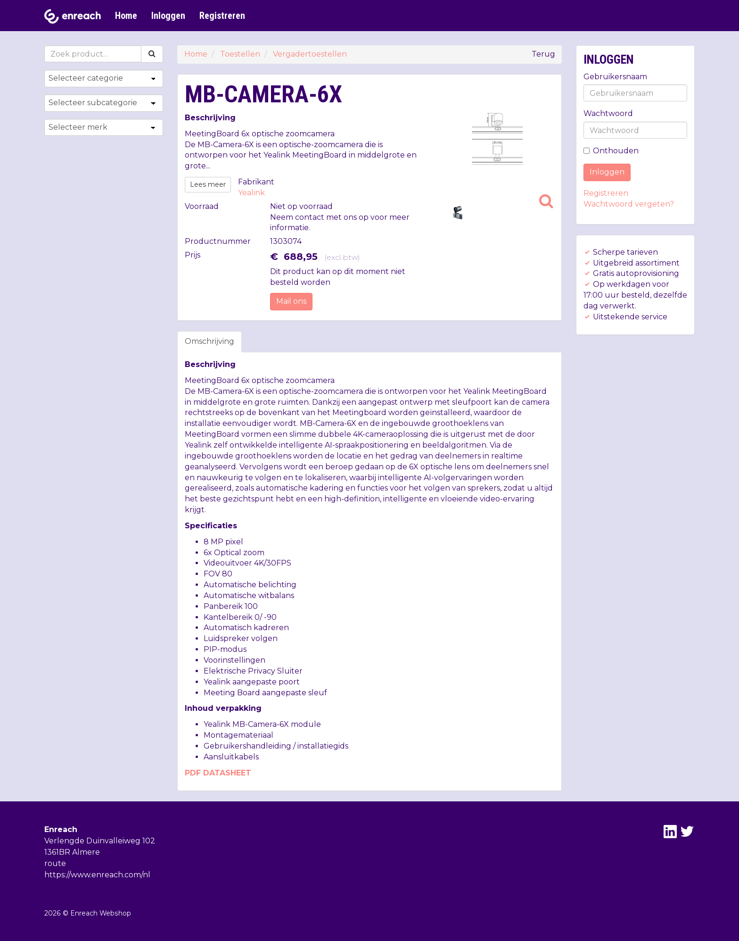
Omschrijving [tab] (209, 341)
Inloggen (168, 15)
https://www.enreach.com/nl (97, 874)
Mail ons (291, 301)
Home (126, 15)
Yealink (251, 192)
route (55, 863)
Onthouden (611, 150)
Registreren (222, 15)
